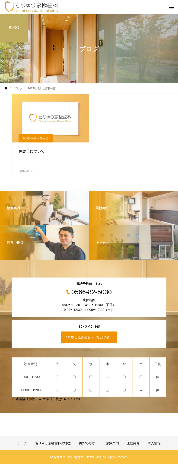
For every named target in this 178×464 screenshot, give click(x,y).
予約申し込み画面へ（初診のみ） (89, 337)
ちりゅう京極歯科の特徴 (53, 443)
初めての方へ (88, 443)
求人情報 (154, 443)
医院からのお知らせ (35, 138)
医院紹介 (133, 443)
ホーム (22, 443)
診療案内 (112, 443)
